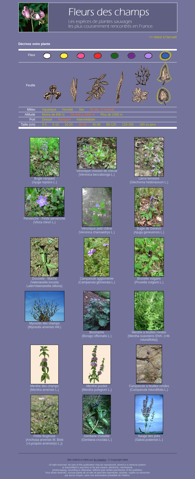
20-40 (83, 124)
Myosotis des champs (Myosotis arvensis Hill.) (44, 324)
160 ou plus (147, 124)
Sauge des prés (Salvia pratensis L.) (149, 436)
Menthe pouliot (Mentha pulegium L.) (97, 386)
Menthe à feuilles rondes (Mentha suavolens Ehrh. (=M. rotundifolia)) (149, 335)
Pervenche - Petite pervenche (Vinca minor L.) (44, 219)
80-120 (111, 124)
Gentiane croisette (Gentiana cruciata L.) (97, 436)
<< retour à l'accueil (163, 37)
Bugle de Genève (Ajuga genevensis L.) (149, 229)
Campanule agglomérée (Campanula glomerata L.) (96, 279)
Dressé (47, 119)
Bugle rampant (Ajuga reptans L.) (44, 179)
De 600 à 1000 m (82, 114)
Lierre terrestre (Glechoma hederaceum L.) (149, 179)
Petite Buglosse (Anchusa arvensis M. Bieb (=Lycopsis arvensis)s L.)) (44, 438)
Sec (81, 109)
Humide (67, 109)
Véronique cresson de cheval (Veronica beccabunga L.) (96, 171)
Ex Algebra (100, 459)
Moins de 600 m (53, 114)
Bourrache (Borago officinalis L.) (97, 333)
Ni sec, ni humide (102, 109)
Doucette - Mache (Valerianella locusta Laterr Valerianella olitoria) (45, 281)
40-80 (96, 124)
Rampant (64, 119)
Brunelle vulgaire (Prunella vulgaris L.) (149, 279)
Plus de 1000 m (111, 114)
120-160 (128, 124)
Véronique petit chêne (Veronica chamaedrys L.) (97, 229)
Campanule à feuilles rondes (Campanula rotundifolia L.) (149, 386)
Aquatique (49, 109)
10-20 (69, 124)
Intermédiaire (86, 119)
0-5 (44, 124)
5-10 (56, 124)
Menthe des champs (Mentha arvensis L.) (44, 386)
